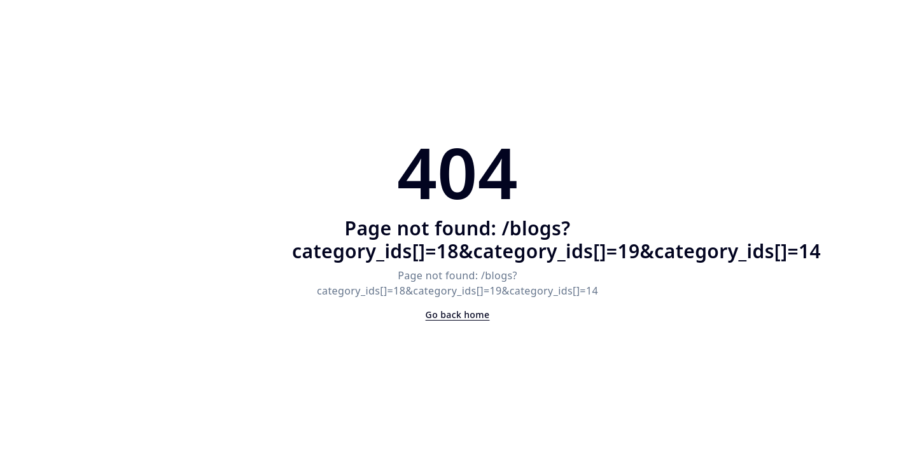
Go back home (458, 315)
